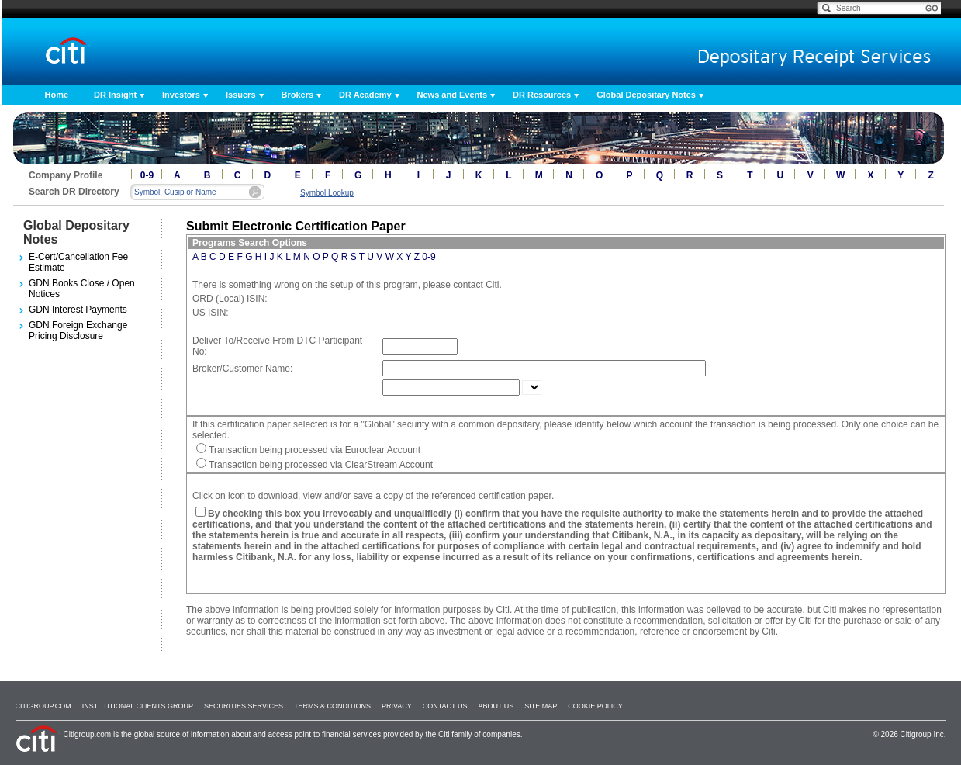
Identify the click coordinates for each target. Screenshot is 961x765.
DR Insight (115, 94)
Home (57, 94)
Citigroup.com (43, 706)
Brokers (298, 94)
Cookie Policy (595, 706)
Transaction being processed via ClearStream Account (321, 464)
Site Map (540, 706)
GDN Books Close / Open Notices (82, 288)
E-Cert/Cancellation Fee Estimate (78, 262)
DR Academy (365, 94)
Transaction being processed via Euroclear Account (314, 450)
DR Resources (542, 94)
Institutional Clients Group (137, 706)
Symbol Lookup (327, 193)
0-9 (147, 175)
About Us (495, 706)
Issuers (241, 94)
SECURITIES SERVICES (243, 706)
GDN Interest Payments (78, 309)
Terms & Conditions (332, 706)
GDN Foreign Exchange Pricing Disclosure (78, 330)
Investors (181, 94)
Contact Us (445, 706)
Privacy (397, 706)
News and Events (452, 94)
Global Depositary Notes (646, 94)
